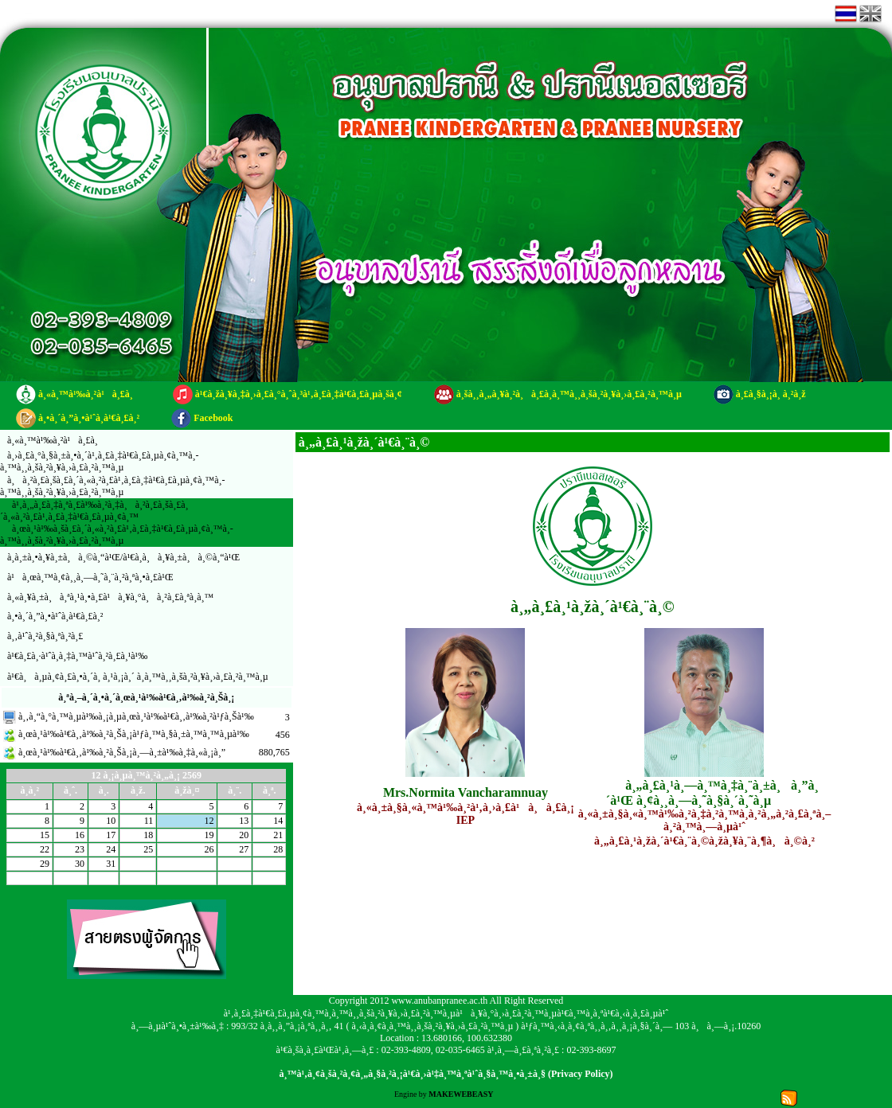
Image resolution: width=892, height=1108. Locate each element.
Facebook (213, 417)
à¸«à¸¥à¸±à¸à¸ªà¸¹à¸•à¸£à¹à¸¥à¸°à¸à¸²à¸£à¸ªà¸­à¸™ (110, 597)
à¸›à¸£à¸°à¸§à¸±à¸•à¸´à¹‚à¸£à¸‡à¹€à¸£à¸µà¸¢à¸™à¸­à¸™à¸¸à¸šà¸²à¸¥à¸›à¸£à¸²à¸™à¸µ (99, 461)
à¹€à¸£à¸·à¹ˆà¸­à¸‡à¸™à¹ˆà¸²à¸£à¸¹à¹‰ (77, 655)
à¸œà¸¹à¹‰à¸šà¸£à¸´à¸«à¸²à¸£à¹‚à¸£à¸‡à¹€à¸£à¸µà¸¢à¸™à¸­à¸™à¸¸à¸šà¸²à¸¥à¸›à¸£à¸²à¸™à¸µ (116, 534)
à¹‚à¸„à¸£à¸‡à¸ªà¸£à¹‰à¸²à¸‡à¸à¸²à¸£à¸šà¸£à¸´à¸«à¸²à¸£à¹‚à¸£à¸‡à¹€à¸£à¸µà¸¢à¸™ (94, 510)
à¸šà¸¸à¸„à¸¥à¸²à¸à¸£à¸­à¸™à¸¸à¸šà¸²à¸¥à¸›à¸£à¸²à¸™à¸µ (569, 394)
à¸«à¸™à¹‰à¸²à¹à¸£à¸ (89, 394)
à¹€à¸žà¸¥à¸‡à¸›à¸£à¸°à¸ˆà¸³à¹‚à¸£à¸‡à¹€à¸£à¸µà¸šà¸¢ (298, 394)
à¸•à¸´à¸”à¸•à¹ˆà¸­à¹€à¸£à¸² (88, 417)
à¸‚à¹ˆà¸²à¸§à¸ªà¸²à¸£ (45, 636)
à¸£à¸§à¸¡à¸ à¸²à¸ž (771, 394)
